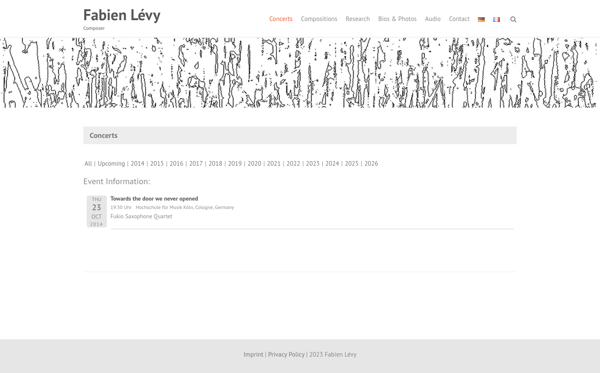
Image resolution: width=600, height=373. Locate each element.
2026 (371, 163)
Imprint (253, 354)
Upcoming (111, 163)
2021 (274, 163)
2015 (157, 163)
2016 (176, 163)
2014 (138, 163)
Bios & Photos (397, 19)
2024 (332, 163)
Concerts (280, 19)
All (88, 163)
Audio (433, 19)
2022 (293, 163)
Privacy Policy (286, 354)
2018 (216, 163)
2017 (196, 163)
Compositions (319, 19)
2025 (352, 163)
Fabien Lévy (121, 14)
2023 (313, 163)
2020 (254, 163)
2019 (235, 163)
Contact (459, 19)
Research (358, 19)
